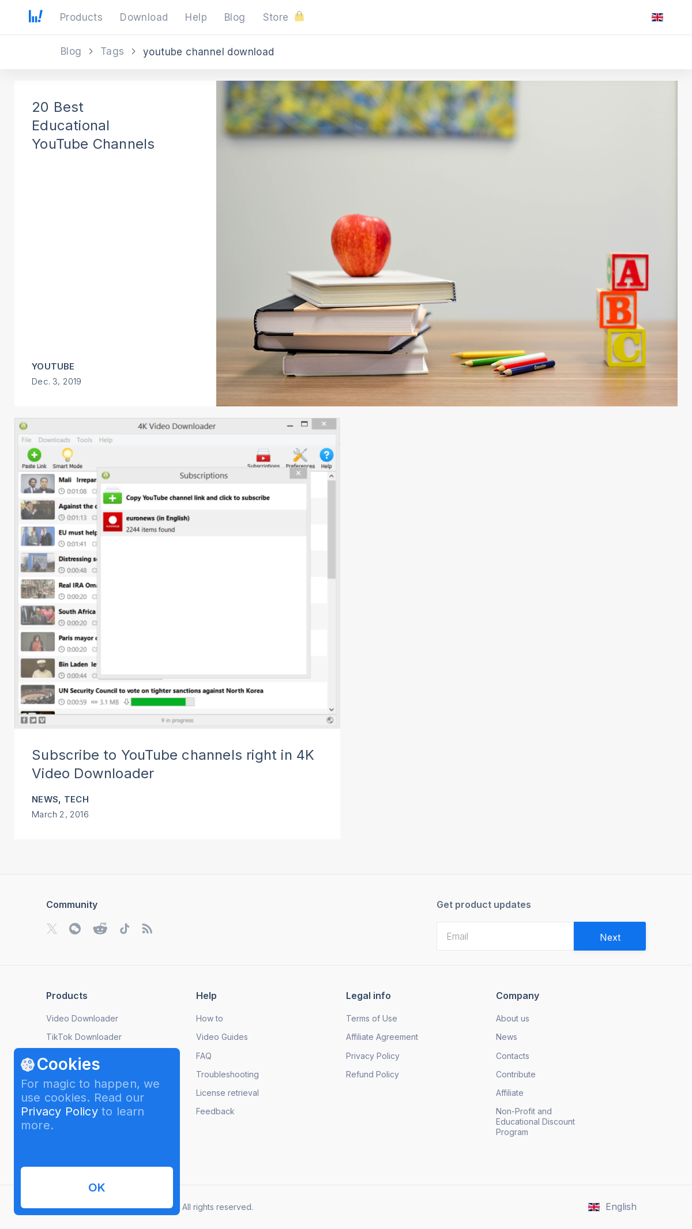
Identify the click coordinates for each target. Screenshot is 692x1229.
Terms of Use (371, 1018)
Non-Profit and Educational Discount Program (535, 1121)
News (45, 799)
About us (512, 1018)
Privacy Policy (59, 1111)
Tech (76, 799)
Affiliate (510, 1093)
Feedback (215, 1111)
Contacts (512, 1056)
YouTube (53, 366)
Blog (73, 51)
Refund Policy (372, 1074)
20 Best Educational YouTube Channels (93, 125)
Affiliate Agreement (382, 1037)
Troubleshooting (227, 1074)
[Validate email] (610, 936)
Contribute (516, 1074)
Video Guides (222, 1037)
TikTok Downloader (84, 1037)
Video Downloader (82, 1018)
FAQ (204, 1056)
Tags (113, 51)
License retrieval (227, 1093)
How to (209, 1018)
